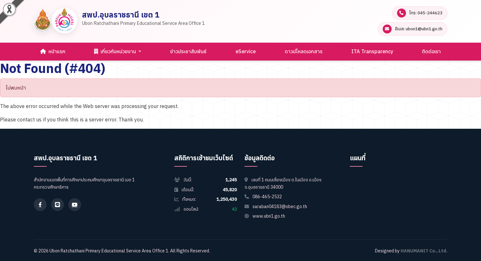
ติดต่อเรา (431, 51)
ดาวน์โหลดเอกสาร (303, 51)
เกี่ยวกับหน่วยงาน (115, 51)
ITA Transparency (372, 51)
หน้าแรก (52, 51)
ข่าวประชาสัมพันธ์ (188, 51)
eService (246, 51)
